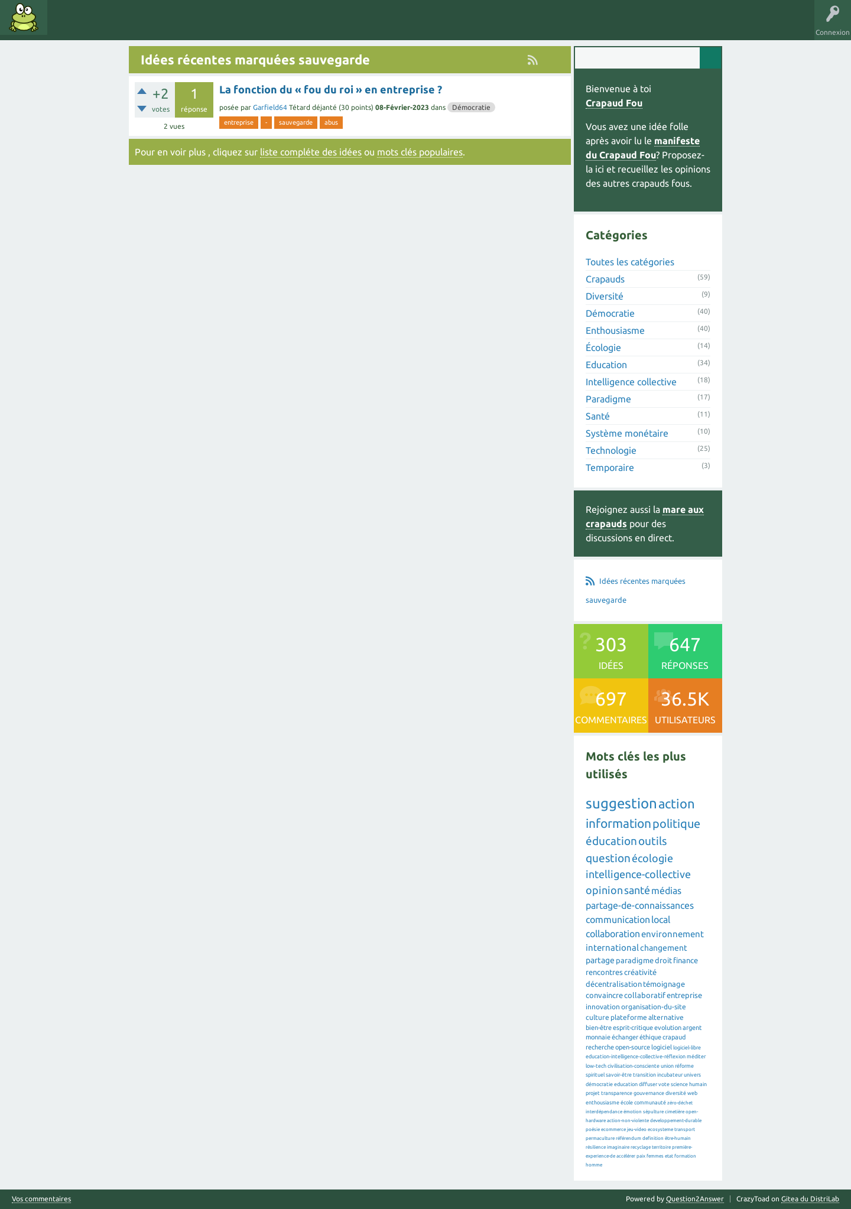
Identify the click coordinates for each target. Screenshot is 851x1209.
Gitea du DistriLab (810, 1198)
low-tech (596, 1066)
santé (637, 890)
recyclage (641, 1147)
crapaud (674, 1037)
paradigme (635, 960)
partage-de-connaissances (640, 905)
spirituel (595, 1075)
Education (606, 364)
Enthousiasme (615, 330)
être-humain (678, 1138)
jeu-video (637, 1129)
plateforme (628, 1017)
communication (618, 919)
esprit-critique (633, 1027)
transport (684, 1129)
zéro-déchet (680, 1103)
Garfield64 (270, 107)
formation (685, 1156)
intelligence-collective (638, 874)
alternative (666, 1017)
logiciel (661, 1047)
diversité (675, 1093)
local (660, 919)
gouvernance (649, 1093)
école (627, 1103)
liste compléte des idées (311, 152)
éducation (611, 840)
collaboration (613, 933)
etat (669, 1156)
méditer (696, 1057)
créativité (640, 972)
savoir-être (619, 1075)
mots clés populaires (420, 152)
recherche (600, 1047)
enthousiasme (602, 1103)
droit (663, 960)
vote (664, 1084)
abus (331, 122)
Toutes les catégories (630, 261)
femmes (655, 1156)
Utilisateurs (202, 26)
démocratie (599, 1084)
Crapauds (605, 279)
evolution (667, 1027)
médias (666, 890)
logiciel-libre (687, 1048)
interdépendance (604, 1111)
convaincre (604, 995)
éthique (650, 1037)
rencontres (604, 972)
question (608, 858)
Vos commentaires (41, 1198)
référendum (628, 1138)
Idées (68, 26)
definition (653, 1138)
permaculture (600, 1138)
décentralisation (614, 984)
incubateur (670, 1075)
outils (652, 840)
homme (594, 1165)
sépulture (653, 1111)
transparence (616, 1093)
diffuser (648, 1084)
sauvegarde (296, 122)
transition (644, 1075)
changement (663, 948)
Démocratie (471, 107)
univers (692, 1075)
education (626, 1084)
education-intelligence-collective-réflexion (636, 1057)
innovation (603, 1006)
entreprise (239, 122)
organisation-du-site (653, 1006)
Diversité (604, 296)
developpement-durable (675, 1120)
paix (640, 1156)
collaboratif (644, 995)
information (618, 823)
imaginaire (618, 1147)
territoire (661, 1147)
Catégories (152, 26)
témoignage (664, 984)
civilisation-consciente (634, 1066)
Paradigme (608, 399)
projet (593, 1093)
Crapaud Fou (614, 103)
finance (685, 960)
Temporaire (610, 467)
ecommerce (613, 1129)
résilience (596, 1147)
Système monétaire (627, 433)
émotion (632, 1111)
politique (676, 823)
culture (597, 1017)
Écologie (603, 347)
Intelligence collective (631, 381)
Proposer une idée (265, 26)
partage (600, 960)
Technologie (611, 450)
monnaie (598, 1037)
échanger (625, 1037)
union (667, 1066)
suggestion (621, 803)
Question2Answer (695, 1198)
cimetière (674, 1111)
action (676, 803)
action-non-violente (628, 1120)
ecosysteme (660, 1129)
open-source (632, 1047)
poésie (593, 1129)
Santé (598, 416)
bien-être (599, 1027)
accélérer (625, 1156)
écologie (652, 858)
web (692, 1093)
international (612, 947)
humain (698, 1084)
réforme (684, 1066)
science (679, 1084)
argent (692, 1027)
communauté (650, 1103)
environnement (672, 934)
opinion (604, 890)
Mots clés (107, 26)
